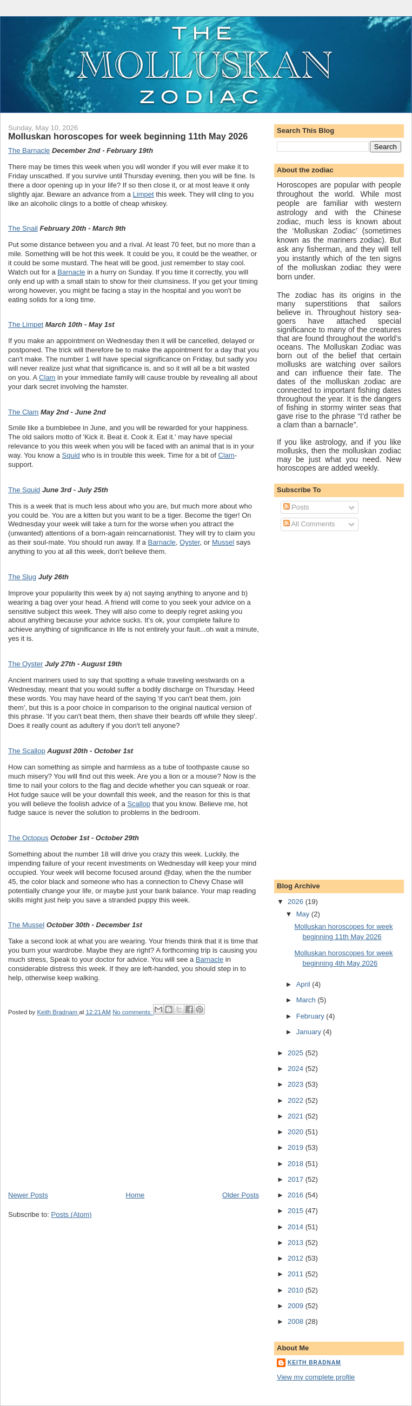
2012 (296, 1258)
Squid (71, 455)
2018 (296, 1164)
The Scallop (26, 751)
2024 (296, 1068)
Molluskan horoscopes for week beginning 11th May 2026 (128, 136)
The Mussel (26, 925)
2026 (296, 902)
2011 (296, 1274)
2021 (296, 1116)
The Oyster (25, 664)
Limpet (143, 194)
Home (135, 1195)
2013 (296, 1242)
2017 (296, 1179)
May (303, 914)
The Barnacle (29, 150)
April (304, 984)
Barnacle (71, 272)
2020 (296, 1132)
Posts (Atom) (71, 1214)
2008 (296, 1321)
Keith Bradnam (314, 1362)
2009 (296, 1306)
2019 (296, 1147)
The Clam (23, 412)
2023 (296, 1084)
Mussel (223, 542)
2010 (296, 1290)
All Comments (309, 524)
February (311, 1016)
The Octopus (28, 838)
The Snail (23, 228)
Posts (296, 507)
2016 (296, 1195)
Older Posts (240, 1195)
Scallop (138, 804)
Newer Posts (28, 1195)
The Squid (24, 490)
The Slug (22, 577)
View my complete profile (316, 1377)
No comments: (133, 1012)
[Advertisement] (89, 1114)
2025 (296, 1053)
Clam (47, 377)
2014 (296, 1227)
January (309, 1032)
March (307, 1000)
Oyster (190, 542)
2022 (296, 1100)
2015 (296, 1211)
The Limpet (25, 324)
